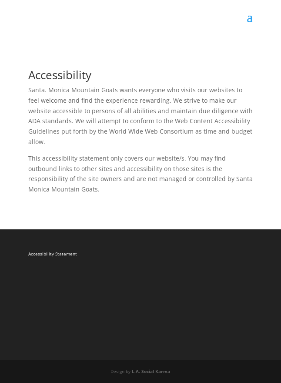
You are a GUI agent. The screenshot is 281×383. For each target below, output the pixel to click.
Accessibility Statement (52, 254)
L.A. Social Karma (151, 371)
